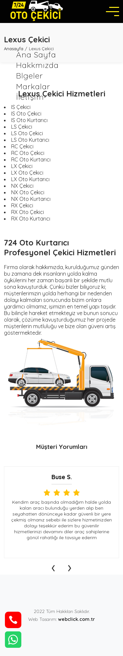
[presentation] (53, 566)
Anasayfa (13, 48)
